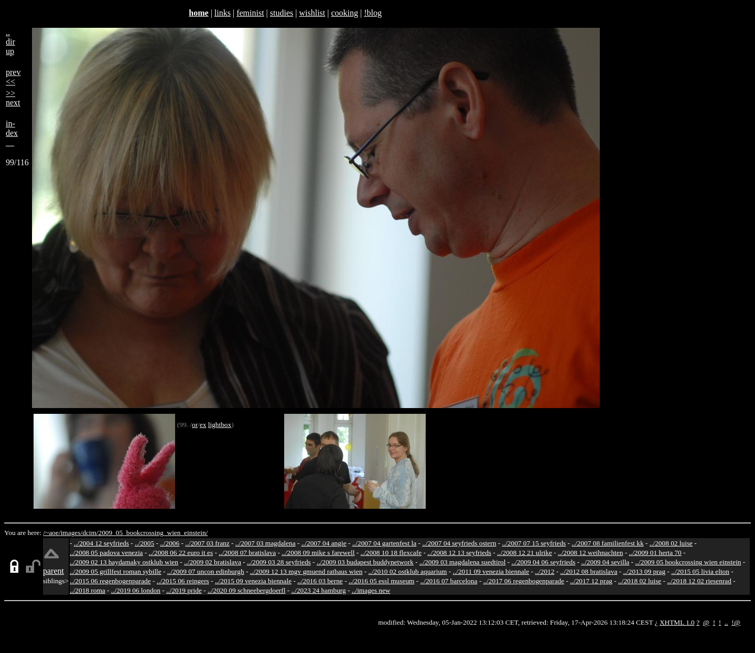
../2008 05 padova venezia (106, 552)
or (195, 425)
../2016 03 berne (320, 581)
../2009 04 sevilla (605, 562)
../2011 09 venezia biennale (491, 571)
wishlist (312, 12)
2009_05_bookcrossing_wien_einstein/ (153, 533)
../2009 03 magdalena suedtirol (462, 562)
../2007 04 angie (324, 543)
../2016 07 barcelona (449, 581)
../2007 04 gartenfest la (384, 543)
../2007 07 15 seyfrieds (534, 543)
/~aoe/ (52, 533)
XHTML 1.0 (677, 622)
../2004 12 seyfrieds (101, 543)
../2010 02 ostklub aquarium (408, 571)
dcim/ (90, 533)
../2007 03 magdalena (265, 543)
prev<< (13, 77)
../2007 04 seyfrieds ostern (459, 543)
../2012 (544, 571)
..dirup (10, 42)
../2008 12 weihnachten (590, 552)
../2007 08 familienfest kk (607, 543)
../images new (371, 590)
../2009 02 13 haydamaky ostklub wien (124, 562)
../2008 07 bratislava (247, 552)
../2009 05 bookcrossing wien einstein (688, 562)
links (222, 12)
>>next (13, 98)
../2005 (144, 543)
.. (726, 622)
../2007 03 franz (207, 543)
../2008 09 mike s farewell (318, 552)
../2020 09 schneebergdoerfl (247, 590)
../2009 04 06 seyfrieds (544, 562)
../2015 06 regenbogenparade (110, 581)
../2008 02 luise (671, 543)
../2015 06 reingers (183, 581)
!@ (735, 622)
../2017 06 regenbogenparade (523, 581)
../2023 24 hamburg (319, 590)
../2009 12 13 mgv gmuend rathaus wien (306, 571)
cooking (344, 12)
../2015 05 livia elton (700, 571)
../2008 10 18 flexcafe (391, 552)
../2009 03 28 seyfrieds (279, 562)
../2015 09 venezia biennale (253, 581)
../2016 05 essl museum (382, 581)
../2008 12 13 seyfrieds (459, 552)
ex (203, 425)
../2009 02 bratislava (212, 562)
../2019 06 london (135, 590)
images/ (71, 533)
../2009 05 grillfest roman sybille (115, 571)
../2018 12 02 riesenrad (699, 581)
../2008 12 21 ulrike (524, 552)
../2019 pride (184, 590)
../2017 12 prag (591, 581)
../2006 (169, 543)
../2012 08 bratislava (589, 571)
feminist (250, 12)
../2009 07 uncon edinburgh (205, 571)
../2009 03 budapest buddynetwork (365, 562)
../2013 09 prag (644, 571)
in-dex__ (12, 133)
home (198, 12)
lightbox (219, 425)
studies (281, 12)
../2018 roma (87, 590)
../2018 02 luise (639, 581)
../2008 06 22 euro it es (181, 552)
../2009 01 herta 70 (655, 552)
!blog (373, 12)
